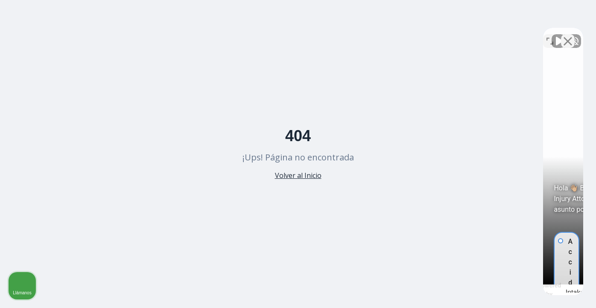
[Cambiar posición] (550, 34)
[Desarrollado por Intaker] (523, 290)
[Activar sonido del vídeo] (445, 34)
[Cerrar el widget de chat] (568, 34)
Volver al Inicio (298, 175)
